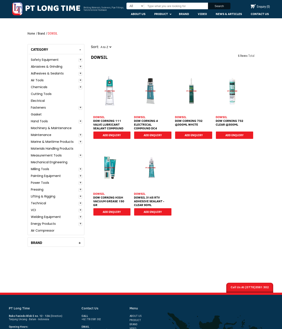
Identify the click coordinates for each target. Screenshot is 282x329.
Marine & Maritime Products (52, 141)
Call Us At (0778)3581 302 (250, 287)
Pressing (37, 189)
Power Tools (40, 182)
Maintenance (41, 135)
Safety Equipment (45, 60)
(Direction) (56, 316)
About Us (138, 14)
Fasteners (38, 107)
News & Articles (229, 14)
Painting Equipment (46, 176)
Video (202, 14)
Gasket (36, 114)
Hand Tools (39, 121)
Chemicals (39, 87)
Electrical (38, 101)
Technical (38, 203)
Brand (184, 14)
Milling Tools (40, 169)
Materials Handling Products (52, 148)
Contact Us (260, 14)
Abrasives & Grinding (46, 66)
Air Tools (37, 80)
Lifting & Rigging (43, 196)
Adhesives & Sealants (47, 73)
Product (161, 14)
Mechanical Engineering (49, 162)
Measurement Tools (46, 155)
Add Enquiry (112, 135)
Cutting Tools (41, 94)
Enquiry (260, 6)
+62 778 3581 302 (91, 317)
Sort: (95, 46)
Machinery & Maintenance (51, 128)
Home (31, 33)
